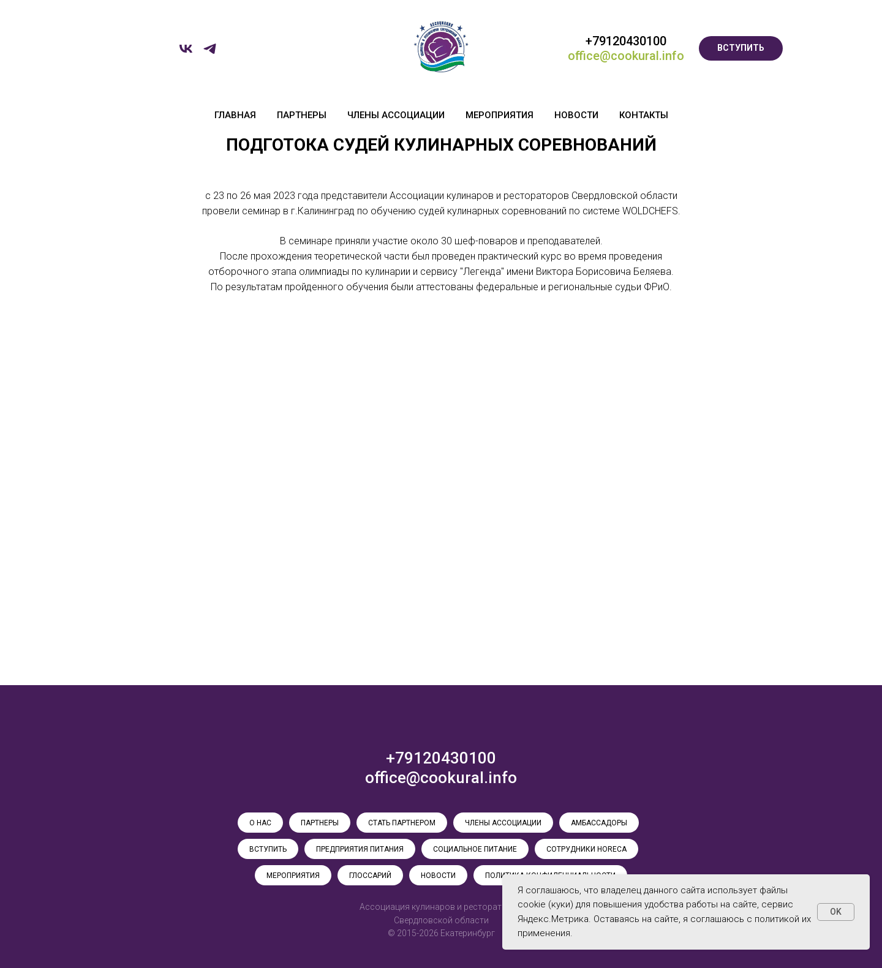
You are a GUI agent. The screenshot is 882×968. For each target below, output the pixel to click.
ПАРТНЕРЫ (301, 115)
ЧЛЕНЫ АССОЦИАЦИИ (396, 115)
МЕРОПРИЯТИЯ (499, 115)
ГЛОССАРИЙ (370, 875)
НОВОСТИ (576, 115)
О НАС (260, 823)
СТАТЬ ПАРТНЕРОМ (401, 823)
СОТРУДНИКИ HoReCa (586, 849)
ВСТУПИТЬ (268, 849)
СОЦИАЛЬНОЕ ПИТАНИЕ (475, 849)
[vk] (186, 53)
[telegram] (209, 53)
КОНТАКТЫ (643, 115)
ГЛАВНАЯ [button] (235, 115)
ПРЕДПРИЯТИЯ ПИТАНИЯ (360, 849)
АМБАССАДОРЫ (599, 823)
